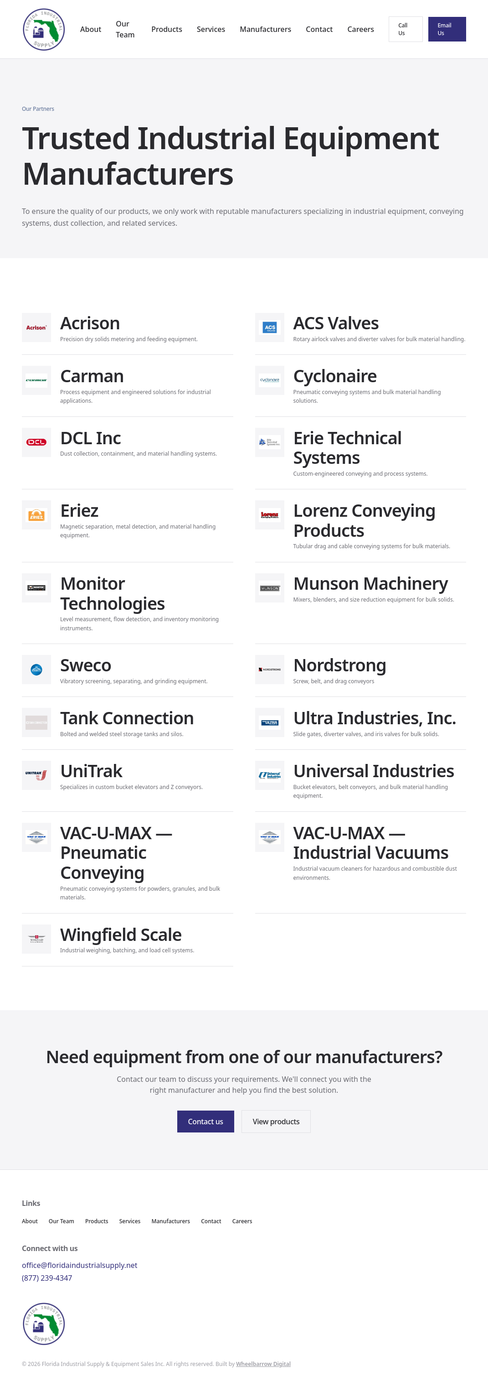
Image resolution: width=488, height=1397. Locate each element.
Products (166, 29)
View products (276, 1122)
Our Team (61, 1221)
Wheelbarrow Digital (263, 1364)
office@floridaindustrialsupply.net (80, 1265)
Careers (360, 29)
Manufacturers (265, 29)
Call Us (402, 29)
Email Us (444, 29)
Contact (319, 29)
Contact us (205, 1122)
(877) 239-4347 (47, 1278)
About (90, 29)
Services (211, 29)
